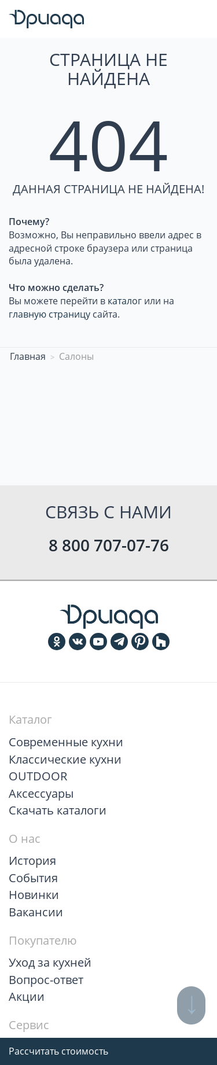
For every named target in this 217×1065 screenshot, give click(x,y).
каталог (125, 300)
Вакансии (36, 912)
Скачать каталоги (57, 810)
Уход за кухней (50, 962)
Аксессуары (41, 793)
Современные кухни (66, 742)
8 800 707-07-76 (109, 545)
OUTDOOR (38, 776)
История (32, 860)
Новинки (34, 894)
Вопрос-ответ (46, 979)
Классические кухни (65, 759)
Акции (27, 996)
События (33, 878)
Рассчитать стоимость (58, 1051)
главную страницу (49, 314)
